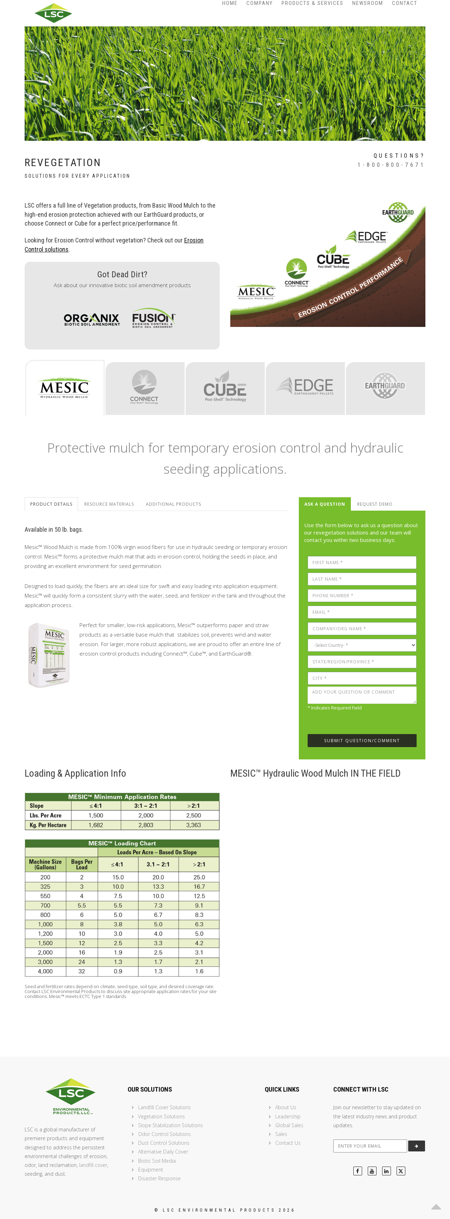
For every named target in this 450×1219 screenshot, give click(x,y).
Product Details (51, 504)
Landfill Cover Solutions (164, 1107)
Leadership (288, 1116)
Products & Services (312, 3)
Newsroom (367, 3)
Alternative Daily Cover (163, 1151)
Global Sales (289, 1125)
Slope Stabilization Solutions (170, 1125)
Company (259, 3)
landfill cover (93, 1165)
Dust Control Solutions (163, 1142)
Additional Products (173, 504)
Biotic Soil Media (157, 1160)
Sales (281, 1134)
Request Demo (375, 504)
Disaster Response (159, 1178)
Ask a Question (324, 504)
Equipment (150, 1169)
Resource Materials (109, 504)
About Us (285, 1107)
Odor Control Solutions (164, 1134)
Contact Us (288, 1142)
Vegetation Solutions (161, 1116)
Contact (404, 3)
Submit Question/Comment (362, 741)
